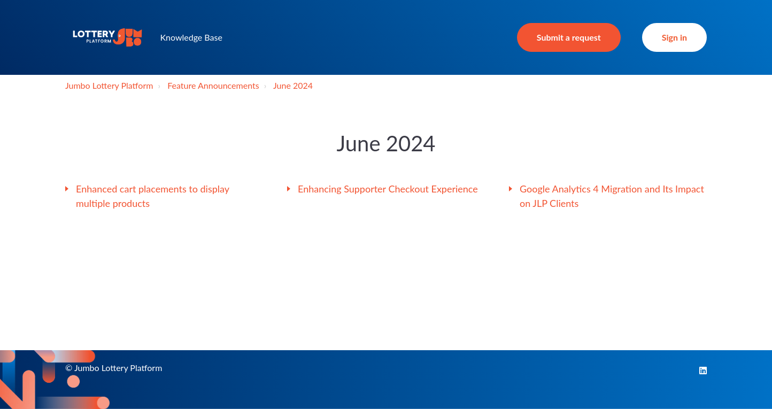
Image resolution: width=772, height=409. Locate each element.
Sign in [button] (674, 37)
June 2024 (293, 85)
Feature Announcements (213, 85)
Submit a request (569, 37)
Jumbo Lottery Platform (109, 85)
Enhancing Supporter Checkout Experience (388, 189)
